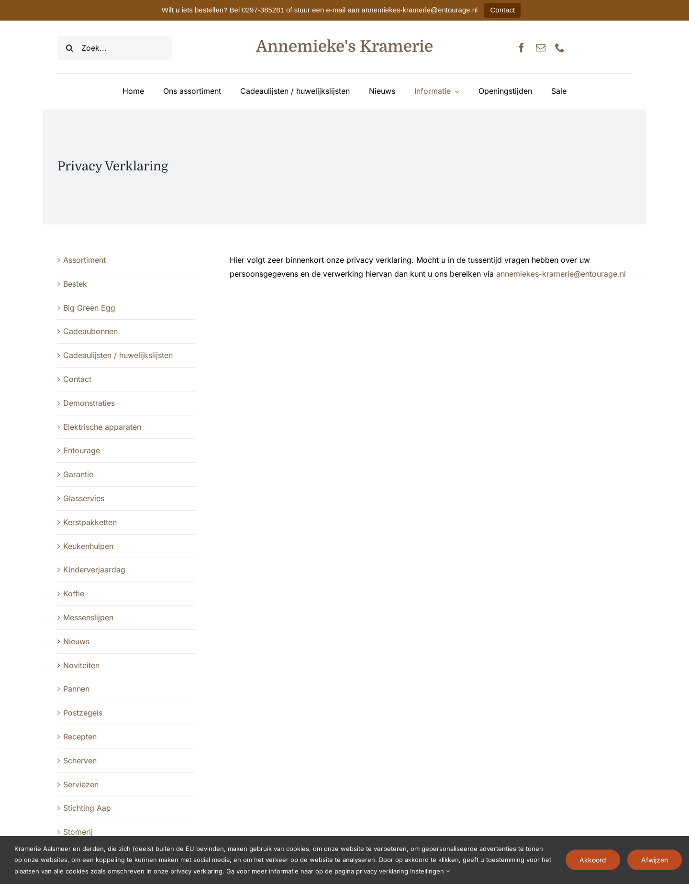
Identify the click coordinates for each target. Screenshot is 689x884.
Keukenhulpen (88, 546)
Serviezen (81, 784)
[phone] (560, 48)
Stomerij (78, 832)
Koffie (73, 593)
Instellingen (430, 871)
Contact (502, 10)
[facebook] (521, 48)
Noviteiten (81, 665)
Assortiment (84, 260)
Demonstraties (89, 403)
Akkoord (592, 860)
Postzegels (82, 712)
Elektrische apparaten (102, 427)
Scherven (80, 760)
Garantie (78, 474)
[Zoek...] (114, 48)
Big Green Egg (89, 308)
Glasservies (83, 498)
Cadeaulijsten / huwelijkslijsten (118, 355)
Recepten (80, 736)
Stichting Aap (87, 808)
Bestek (75, 284)
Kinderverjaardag (94, 569)
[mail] (540, 48)
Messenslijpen (88, 617)
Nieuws (76, 641)
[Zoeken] (69, 48)
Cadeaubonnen (90, 331)
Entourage (81, 450)
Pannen (76, 689)
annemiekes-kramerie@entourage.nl (561, 274)
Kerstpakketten (90, 522)
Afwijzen (654, 860)
